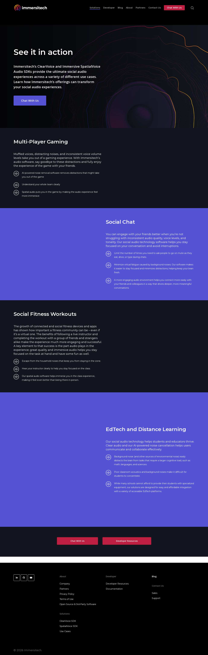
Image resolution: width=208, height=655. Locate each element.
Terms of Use (67, 599)
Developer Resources (117, 583)
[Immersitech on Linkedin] (17, 577)
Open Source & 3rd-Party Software (78, 604)
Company (65, 583)
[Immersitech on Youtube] (31, 577)
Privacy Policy (67, 594)
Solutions (95, 11)
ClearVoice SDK (68, 621)
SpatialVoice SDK (69, 626)
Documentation (114, 588)
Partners (140, 11)
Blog (120, 11)
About (129, 11)
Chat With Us (174, 11)
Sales (154, 593)
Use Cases (65, 631)
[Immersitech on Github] (24, 577)
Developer (109, 11)
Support (156, 598)
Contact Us (154, 11)
